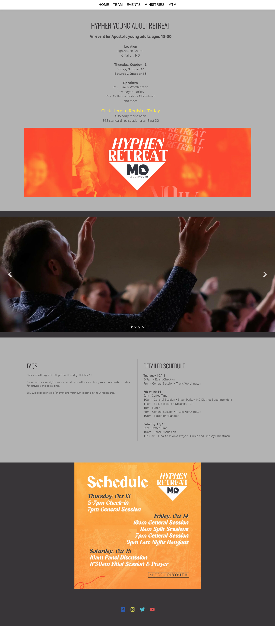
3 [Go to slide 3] (140, 327)
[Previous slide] (10, 274)
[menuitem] (104, 5)
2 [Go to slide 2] (136, 327)
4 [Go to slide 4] (143, 327)
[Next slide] (265, 274)
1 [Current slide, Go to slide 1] (132, 327)
